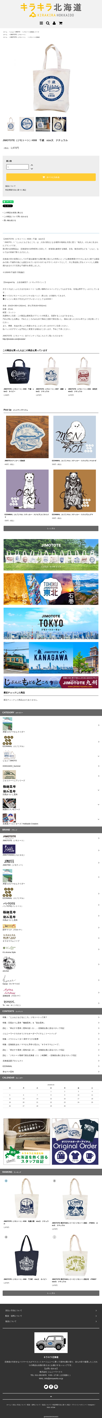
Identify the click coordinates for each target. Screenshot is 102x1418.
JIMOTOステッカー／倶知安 (15, 461)
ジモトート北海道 (34, 37)
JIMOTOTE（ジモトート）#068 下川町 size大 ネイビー (25, 1279)
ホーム (5, 32)
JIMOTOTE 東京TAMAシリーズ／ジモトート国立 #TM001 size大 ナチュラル (75, 1224)
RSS (48, 1407)
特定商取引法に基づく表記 (15, 190)
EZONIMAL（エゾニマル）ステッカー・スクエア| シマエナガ (74, 461)
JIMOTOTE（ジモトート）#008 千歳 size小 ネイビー (19, 390)
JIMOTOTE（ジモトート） (18, 34)
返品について (10, 186)
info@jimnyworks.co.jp (53, 1378)
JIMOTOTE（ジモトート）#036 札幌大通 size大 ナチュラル (26, 1222)
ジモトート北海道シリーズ (31, 32)
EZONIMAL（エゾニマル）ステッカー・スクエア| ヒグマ (72, 514)
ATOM (53, 1407)
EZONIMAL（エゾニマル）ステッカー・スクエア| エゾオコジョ (27, 516)
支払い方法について (19, 1405)
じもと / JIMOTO (15, 32)
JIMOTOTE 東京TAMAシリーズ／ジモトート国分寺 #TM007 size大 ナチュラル (75, 1280)
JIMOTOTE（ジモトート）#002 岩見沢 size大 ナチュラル (83, 390)
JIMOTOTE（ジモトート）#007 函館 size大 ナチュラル (51, 390)
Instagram (91, 1405)
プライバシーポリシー (79, 1405)
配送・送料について (33, 1405)
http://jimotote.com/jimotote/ (14, 339)
